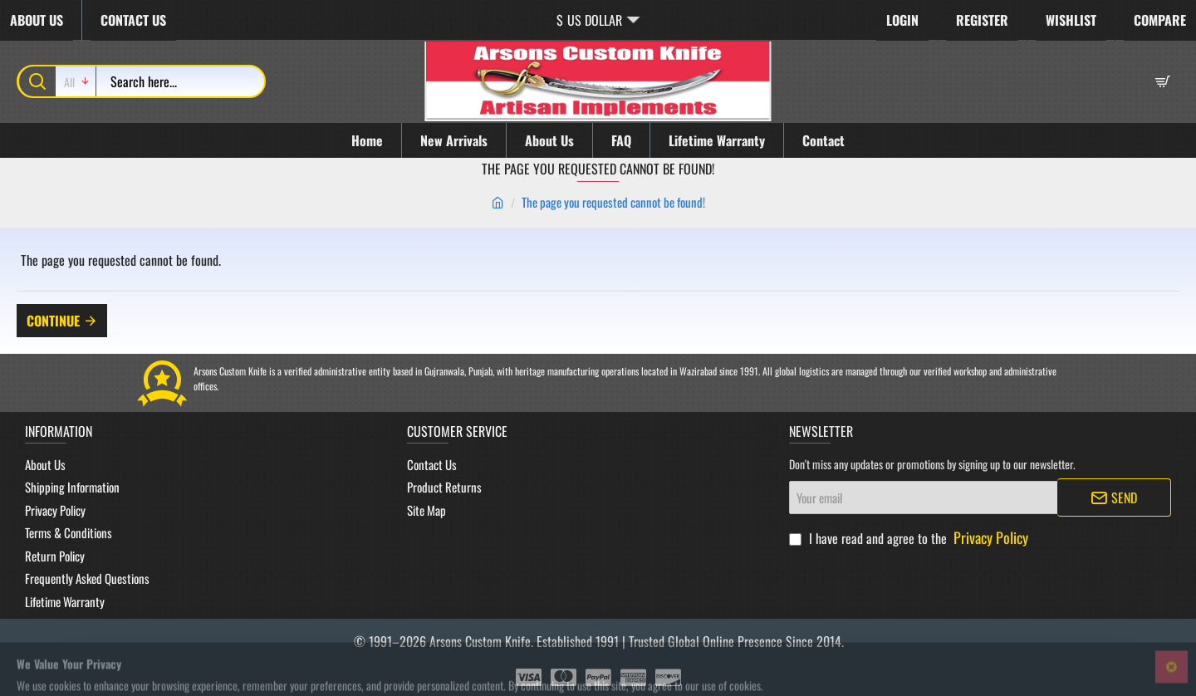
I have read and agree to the (910, 538)
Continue (53, 321)
